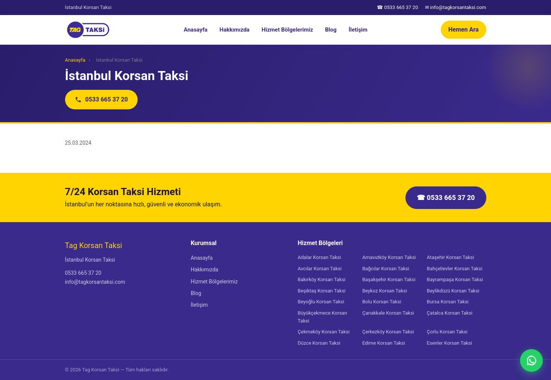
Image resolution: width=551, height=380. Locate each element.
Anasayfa (196, 29)
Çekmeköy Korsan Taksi (324, 332)
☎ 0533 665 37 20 (397, 7)
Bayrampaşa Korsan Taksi (455, 279)
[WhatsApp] (531, 360)
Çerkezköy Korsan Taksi (388, 332)
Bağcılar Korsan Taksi (385, 268)
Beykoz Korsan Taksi (384, 291)
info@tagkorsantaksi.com (95, 282)
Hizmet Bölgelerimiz (287, 29)
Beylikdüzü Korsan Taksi (453, 291)
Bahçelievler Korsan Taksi (454, 268)
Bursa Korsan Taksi (448, 301)
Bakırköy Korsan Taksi (322, 279)
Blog (331, 29)
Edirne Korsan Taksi (383, 343)
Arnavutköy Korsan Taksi (389, 257)
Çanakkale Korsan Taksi (388, 313)
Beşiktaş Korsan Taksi (322, 291)
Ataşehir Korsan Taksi (450, 257)
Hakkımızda (235, 29)
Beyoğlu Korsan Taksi (321, 301)
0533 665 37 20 (101, 99)
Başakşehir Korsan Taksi (388, 279)
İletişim (358, 29)
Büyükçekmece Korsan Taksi (322, 317)
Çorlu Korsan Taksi (447, 332)
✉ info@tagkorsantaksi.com (455, 7)
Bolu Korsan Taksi (381, 301)
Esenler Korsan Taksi (449, 343)
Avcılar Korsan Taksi (320, 268)
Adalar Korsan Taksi (319, 257)
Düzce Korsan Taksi (319, 343)
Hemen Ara (463, 29)
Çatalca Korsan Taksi (449, 313)
